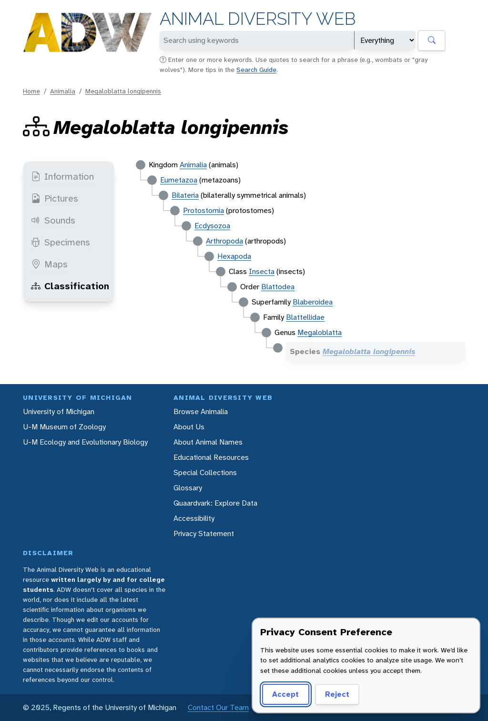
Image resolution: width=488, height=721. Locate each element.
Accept (285, 694)
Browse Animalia (200, 411)
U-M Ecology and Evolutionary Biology (85, 442)
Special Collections (205, 472)
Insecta (261, 271)
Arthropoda (224, 241)
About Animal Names (208, 442)
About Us (188, 427)
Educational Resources (211, 457)
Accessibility (193, 518)
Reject (337, 694)
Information (62, 176)
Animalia (62, 91)
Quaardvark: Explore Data (215, 503)
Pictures (54, 198)
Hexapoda (234, 256)
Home (31, 91)
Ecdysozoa (212, 226)
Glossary (187, 488)
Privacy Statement (203, 533)
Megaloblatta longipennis (123, 91)
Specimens (60, 242)
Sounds (53, 220)
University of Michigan (58, 411)
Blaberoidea (313, 302)
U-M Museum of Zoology (64, 427)
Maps (49, 264)
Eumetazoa (178, 180)
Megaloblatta (319, 332)
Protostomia (203, 210)
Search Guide (256, 69)
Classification (70, 286)
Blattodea (278, 287)
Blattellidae (305, 317)
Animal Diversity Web (258, 18)
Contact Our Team (218, 707)
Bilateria (185, 195)
